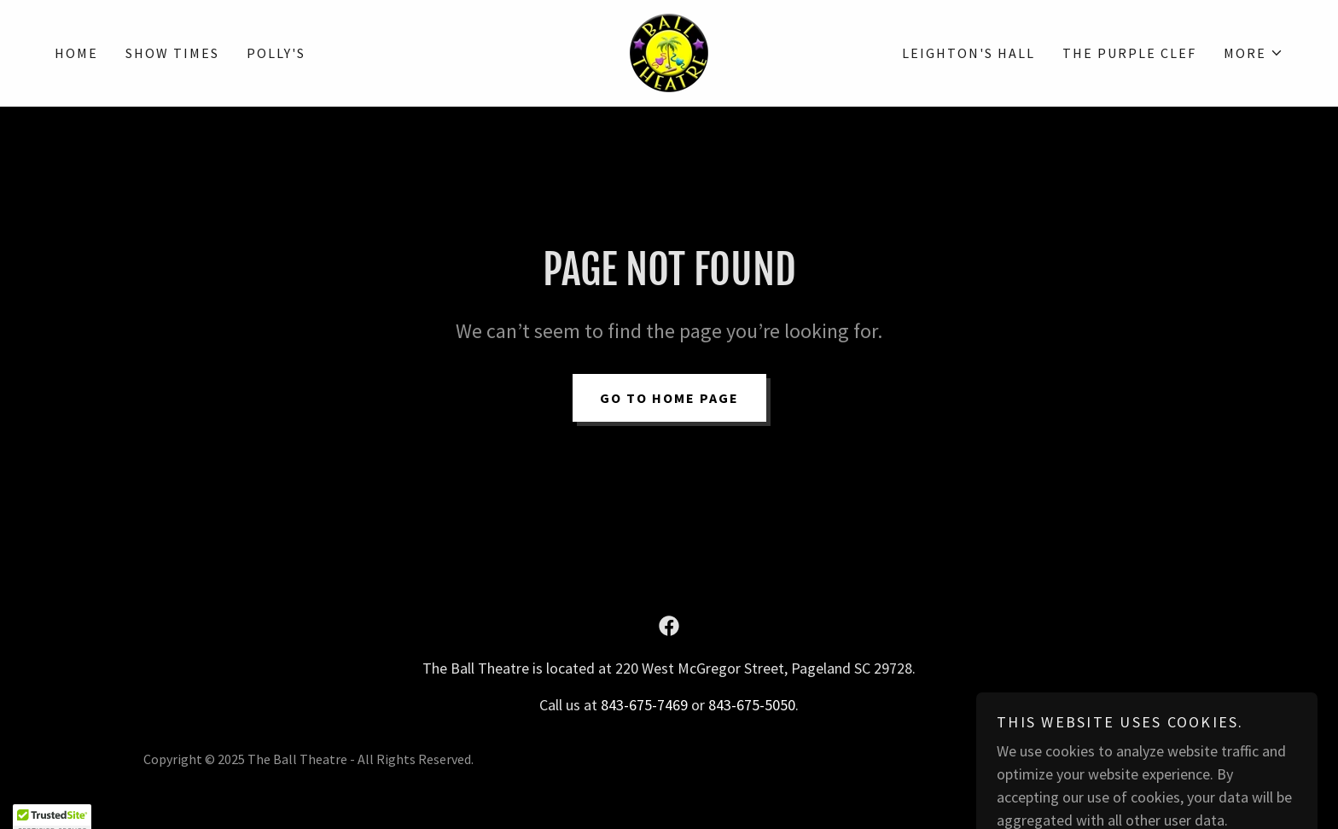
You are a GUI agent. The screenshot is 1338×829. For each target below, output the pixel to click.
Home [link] (76, 52)
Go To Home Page (669, 397)
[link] (669, 51)
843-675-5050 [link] (751, 705)
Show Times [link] (172, 52)
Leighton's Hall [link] (968, 52)
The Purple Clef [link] (1129, 52)
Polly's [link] (276, 52)
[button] (1253, 53)
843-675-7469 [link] (644, 705)
